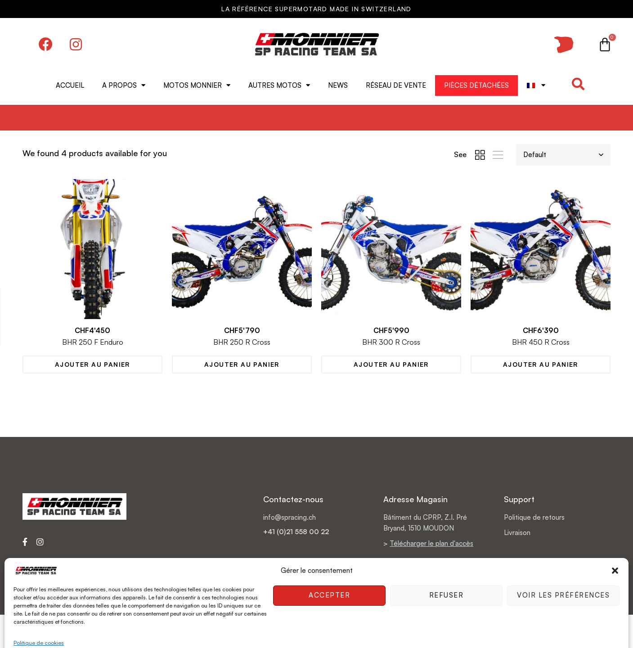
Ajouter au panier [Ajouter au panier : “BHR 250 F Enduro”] (92, 365)
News (338, 85)
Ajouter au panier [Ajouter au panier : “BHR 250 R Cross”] (241, 365)
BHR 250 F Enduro (92, 342)
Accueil (70, 85)
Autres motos (279, 85)
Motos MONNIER (196, 85)
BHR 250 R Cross (241, 342)
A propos (123, 85)
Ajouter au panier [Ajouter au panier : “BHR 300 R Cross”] (391, 365)
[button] (578, 84)
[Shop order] (563, 155)
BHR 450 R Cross (540, 342)
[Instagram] (40, 542)
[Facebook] (24, 542)
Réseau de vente (396, 85)
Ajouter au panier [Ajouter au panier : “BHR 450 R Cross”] (540, 365)
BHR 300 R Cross (391, 342)
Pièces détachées (476, 85)
